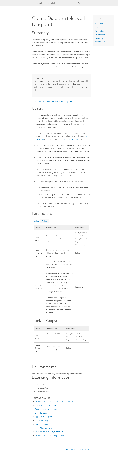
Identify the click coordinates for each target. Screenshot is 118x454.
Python (44, 221)
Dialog (36, 221)
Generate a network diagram (47, 409)
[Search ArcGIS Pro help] (56, 3)
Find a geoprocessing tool (46, 405)
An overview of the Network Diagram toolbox (54, 401)
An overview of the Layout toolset (49, 432)
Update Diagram (42, 424)
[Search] (79, 3)
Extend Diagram (42, 413)
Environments (100, 35)
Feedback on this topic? (80, 449)
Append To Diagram (43, 417)
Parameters (99, 31)
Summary (99, 23)
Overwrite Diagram (43, 420)
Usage (97, 27)
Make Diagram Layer (71, 139)
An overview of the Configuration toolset (52, 435)
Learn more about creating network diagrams (52, 101)
